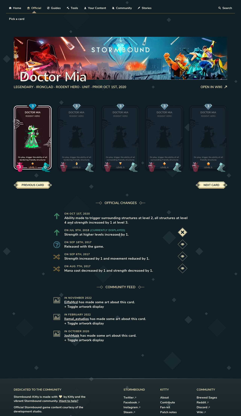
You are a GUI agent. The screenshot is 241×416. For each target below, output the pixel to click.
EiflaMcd (71, 302)
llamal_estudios (76, 319)
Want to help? (68, 401)
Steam (129, 412)
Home (15, 8)
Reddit (203, 402)
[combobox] (9, 19)
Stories (145, 8)
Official (34, 8)
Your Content (95, 8)
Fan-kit (165, 407)
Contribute (167, 402)
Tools (72, 8)
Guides (54, 8)
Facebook (132, 402)
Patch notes (168, 412)
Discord (203, 407)
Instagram (132, 407)
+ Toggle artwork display (84, 306)
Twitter (130, 398)
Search (225, 8)
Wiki (201, 412)
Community (122, 8)
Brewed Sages (207, 398)
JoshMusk (71, 335)
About (164, 398)
